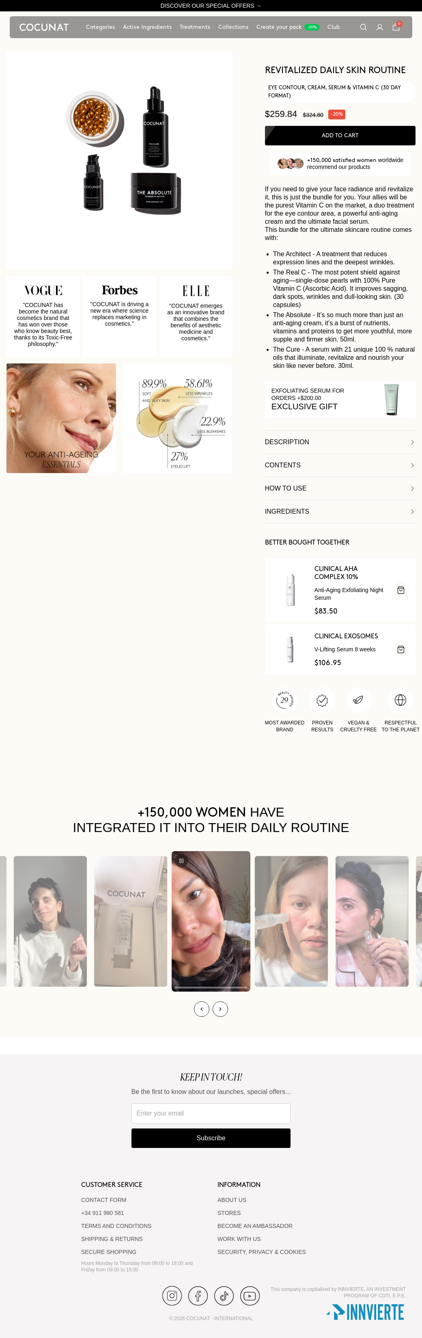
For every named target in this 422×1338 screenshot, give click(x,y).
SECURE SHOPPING (108, 1252)
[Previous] (201, 1009)
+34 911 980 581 (102, 1213)
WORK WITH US (239, 1239)
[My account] (379, 27)
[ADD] (400, 590)
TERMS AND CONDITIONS (116, 1226)
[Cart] (396, 27)
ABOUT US (231, 1200)
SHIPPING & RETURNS (112, 1239)
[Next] (220, 1009)
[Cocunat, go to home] (44, 27)
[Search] (363, 27)
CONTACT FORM (103, 1200)
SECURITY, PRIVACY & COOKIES (261, 1252)
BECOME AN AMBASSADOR (255, 1226)
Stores (229, 1213)
